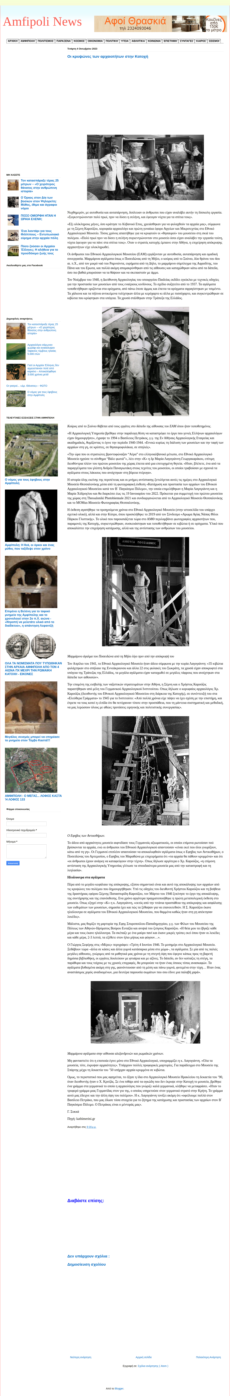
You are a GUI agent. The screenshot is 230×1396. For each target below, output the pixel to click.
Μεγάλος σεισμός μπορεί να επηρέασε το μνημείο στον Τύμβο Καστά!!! (32, 738)
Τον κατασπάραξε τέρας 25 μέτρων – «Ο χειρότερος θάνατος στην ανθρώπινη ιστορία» (40, 186)
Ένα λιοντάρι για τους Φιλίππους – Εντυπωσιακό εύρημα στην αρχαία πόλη (40, 234)
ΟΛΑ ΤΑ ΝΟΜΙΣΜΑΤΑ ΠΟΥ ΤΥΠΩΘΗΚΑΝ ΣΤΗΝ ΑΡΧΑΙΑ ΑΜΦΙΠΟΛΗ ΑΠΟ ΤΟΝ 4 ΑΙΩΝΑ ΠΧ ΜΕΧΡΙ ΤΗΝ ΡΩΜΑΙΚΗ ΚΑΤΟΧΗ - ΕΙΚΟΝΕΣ (33, 669)
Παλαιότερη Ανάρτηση (208, 1357)
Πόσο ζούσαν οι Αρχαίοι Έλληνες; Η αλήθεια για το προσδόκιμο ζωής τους (39, 250)
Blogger (119, 1388)
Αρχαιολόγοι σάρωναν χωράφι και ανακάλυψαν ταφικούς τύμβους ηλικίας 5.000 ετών (42, 349)
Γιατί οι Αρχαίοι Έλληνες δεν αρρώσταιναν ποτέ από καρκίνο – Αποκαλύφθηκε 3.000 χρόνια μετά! (43, 370)
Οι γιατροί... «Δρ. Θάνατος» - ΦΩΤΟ (26, 385)
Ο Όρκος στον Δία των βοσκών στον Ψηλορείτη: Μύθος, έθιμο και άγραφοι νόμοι (39, 203)
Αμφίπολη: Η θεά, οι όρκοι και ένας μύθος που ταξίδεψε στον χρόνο (29, 546)
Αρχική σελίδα (144, 1357)
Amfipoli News (42, 21)
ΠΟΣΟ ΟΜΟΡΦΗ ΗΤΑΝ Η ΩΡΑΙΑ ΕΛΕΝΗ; (38, 217)
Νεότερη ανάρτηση (80, 1357)
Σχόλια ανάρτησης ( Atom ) (153, 1366)
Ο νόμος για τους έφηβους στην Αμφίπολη (42, 394)
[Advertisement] (146, 97)
